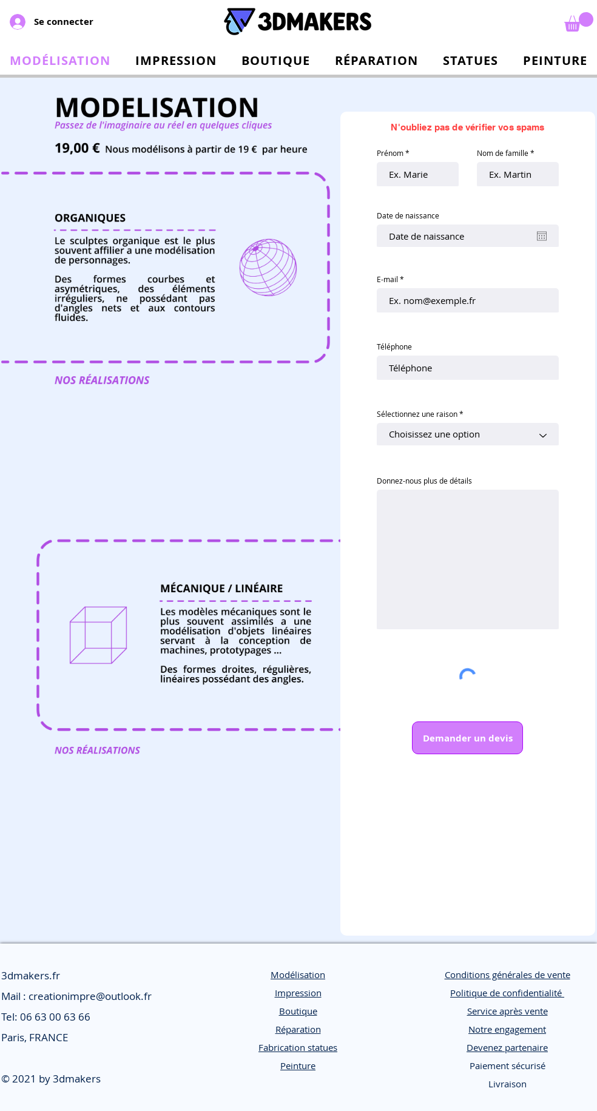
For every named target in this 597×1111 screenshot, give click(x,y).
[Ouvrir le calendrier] (542, 236)
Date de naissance (408, 215)
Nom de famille (502, 153)
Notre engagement (507, 1029)
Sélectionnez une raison (417, 413)
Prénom (390, 153)
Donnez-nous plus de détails (424, 480)
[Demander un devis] (467, 737)
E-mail (387, 279)
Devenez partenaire (507, 1047)
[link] (578, 22)
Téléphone (394, 346)
